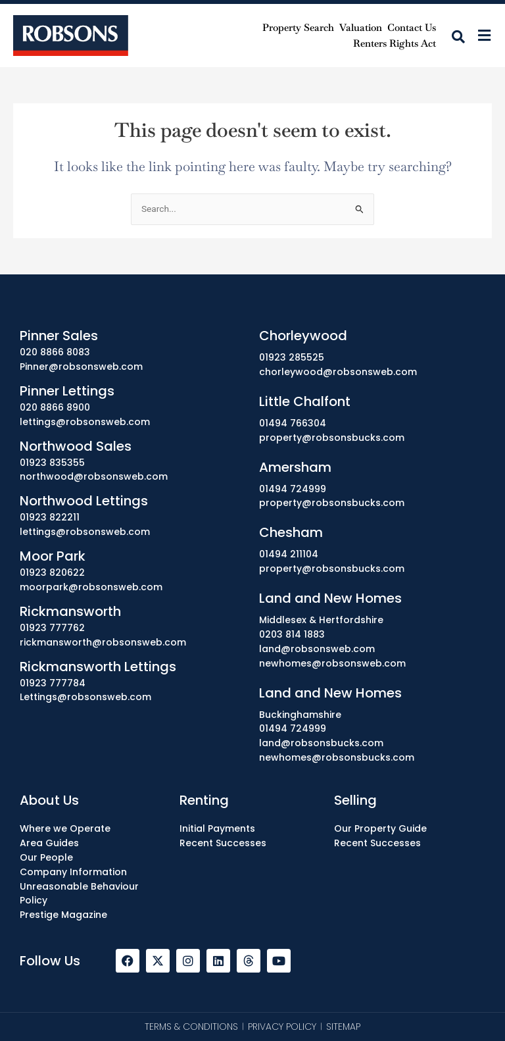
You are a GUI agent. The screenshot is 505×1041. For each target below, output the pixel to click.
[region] (252, 981)
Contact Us (411, 27)
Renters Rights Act (394, 43)
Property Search (298, 27)
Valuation (360, 27)
